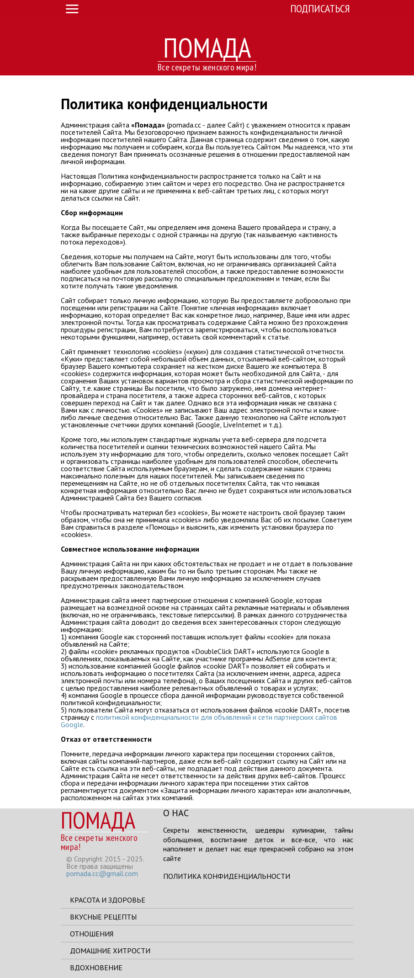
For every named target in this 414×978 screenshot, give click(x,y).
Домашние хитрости (110, 950)
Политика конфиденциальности (226, 876)
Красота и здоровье (107, 900)
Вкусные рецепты (103, 916)
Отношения (91, 933)
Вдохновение (96, 967)
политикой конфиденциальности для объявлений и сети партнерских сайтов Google (199, 720)
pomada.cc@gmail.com (102, 873)
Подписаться (320, 8)
